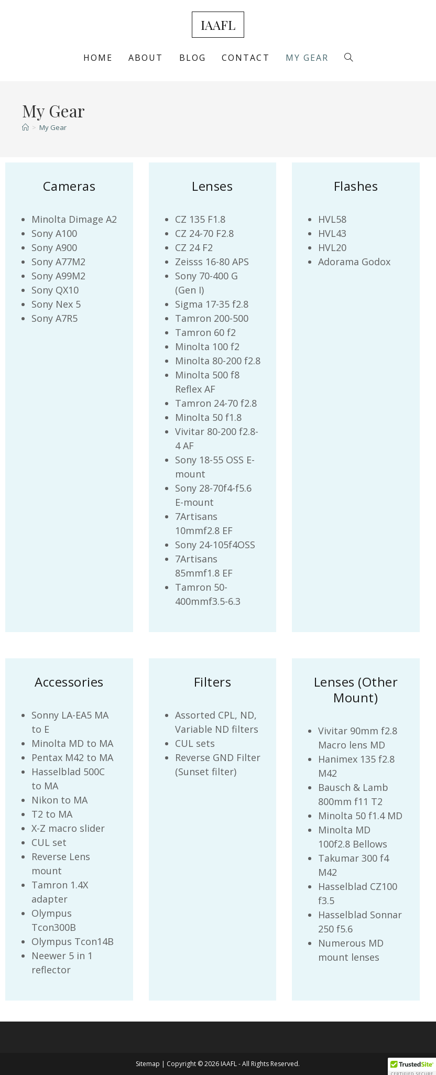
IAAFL (218, 24)
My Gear (53, 127)
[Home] (25, 127)
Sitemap (148, 1063)
